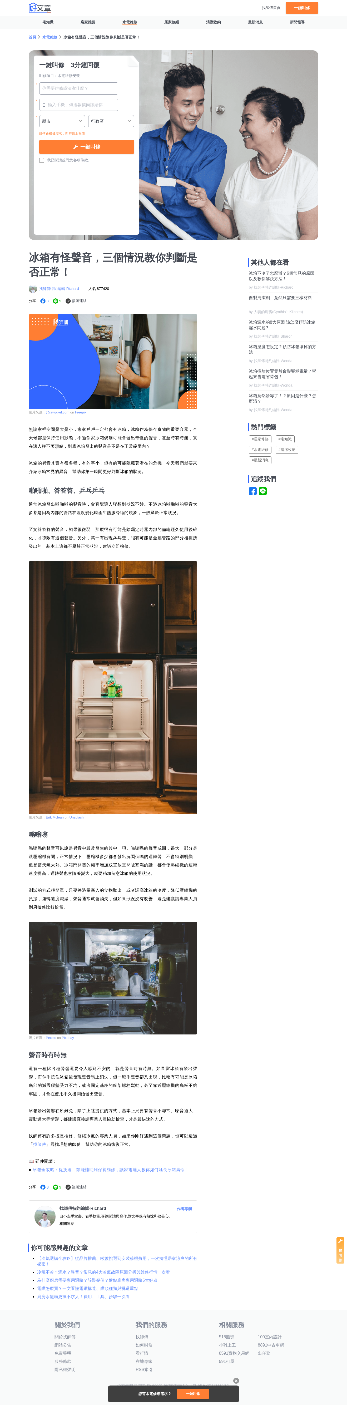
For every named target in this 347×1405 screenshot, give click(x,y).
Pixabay (68, 1038)
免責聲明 (62, 1353)
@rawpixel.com (57, 412)
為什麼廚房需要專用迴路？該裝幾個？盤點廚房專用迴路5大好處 (97, 1280)
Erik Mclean (55, 817)
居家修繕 (171, 22)
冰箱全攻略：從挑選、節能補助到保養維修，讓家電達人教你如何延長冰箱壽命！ (111, 1169)
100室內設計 (270, 1337)
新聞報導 (297, 22)
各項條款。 (82, 160)
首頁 (32, 37)
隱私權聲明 (65, 1369)
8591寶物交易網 (234, 1353)
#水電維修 (260, 449)
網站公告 (62, 1345)
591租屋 (227, 1361)
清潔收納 (213, 22)
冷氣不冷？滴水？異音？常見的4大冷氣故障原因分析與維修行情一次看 (103, 1272)
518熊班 (227, 1337)
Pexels (51, 1038)
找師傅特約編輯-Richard (59, 289)
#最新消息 (260, 460)
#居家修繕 (260, 439)
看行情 (142, 1353)
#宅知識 (285, 439)
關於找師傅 (65, 1337)
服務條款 (62, 1361)
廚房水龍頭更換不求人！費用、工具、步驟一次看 (83, 1296)
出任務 (264, 1353)
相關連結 (67, 1223)
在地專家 (144, 1361)
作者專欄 (184, 1209)
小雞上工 (227, 1345)
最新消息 (255, 22)
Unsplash (77, 817)
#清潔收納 (287, 449)
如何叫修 (144, 1345)
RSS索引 (144, 1369)
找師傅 (39, 1144)
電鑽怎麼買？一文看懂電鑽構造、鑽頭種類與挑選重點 (87, 1288)
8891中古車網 (271, 1345)
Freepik (80, 412)
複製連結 (79, 301)
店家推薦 (88, 22)
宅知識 (47, 22)
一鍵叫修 (302, 8)
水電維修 (129, 22)
